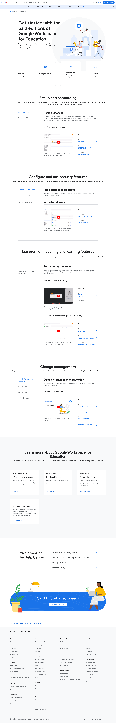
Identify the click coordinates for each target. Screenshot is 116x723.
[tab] (28, 113)
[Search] (94, 2)
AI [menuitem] (41, 2)
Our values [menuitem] (24, 2)
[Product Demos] (58, 482)
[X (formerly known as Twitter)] (25, 631)
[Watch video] (58, 142)
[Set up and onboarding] (20, 74)
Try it (84, 7)
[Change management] (96, 74)
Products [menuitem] (31, 2)
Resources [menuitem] (46, 2)
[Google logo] (13, 719)
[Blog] (22, 631)
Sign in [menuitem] (98, 2)
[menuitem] (37, 2)
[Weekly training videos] (24, 482)
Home (11, 11)
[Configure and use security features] (45, 74)
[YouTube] (29, 631)
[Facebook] (18, 631)
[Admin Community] (24, 511)
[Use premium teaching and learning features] (70, 74)
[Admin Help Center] (91, 482)
